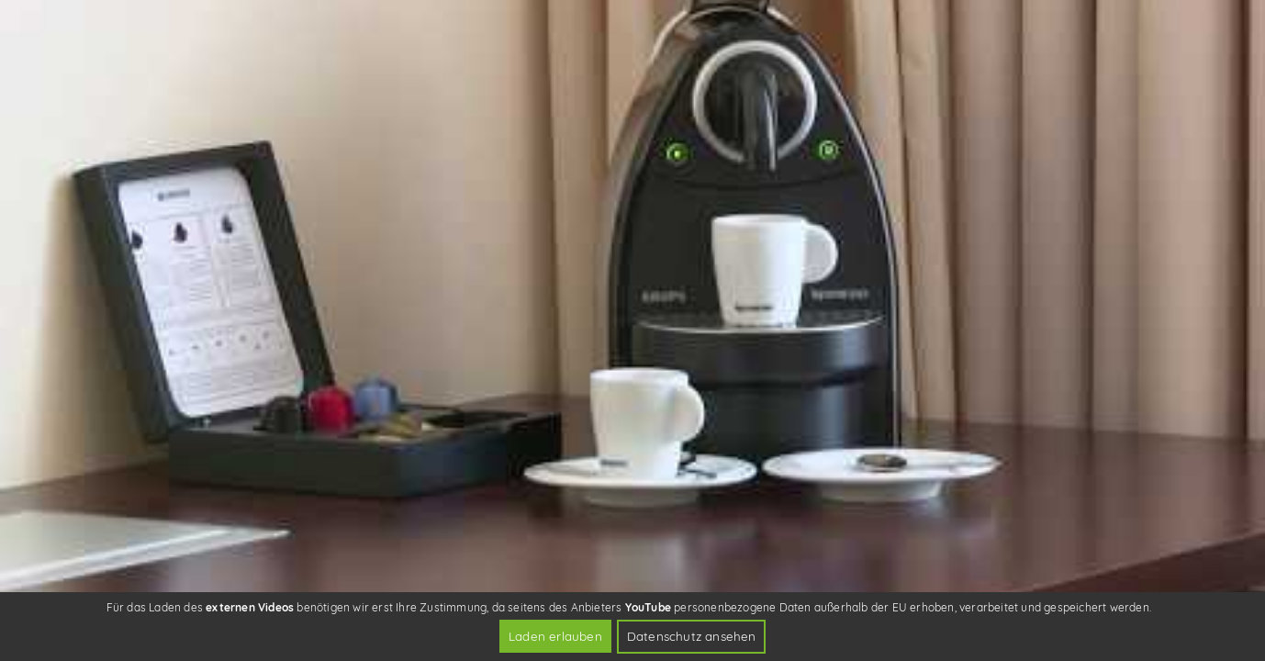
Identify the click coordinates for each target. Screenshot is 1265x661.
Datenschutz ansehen (691, 636)
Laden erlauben (555, 636)
